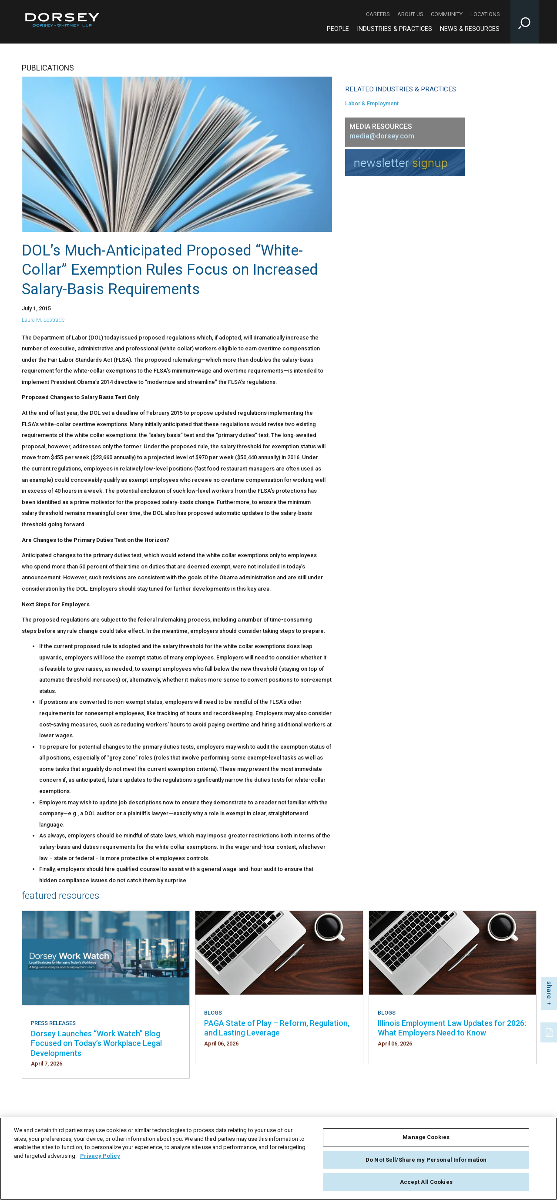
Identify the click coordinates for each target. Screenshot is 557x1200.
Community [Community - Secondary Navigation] (447, 14)
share (549, 990)
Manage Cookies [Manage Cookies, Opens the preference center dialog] (426, 1139)
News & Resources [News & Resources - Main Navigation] (470, 29)
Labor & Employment (372, 103)
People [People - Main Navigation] (338, 29)
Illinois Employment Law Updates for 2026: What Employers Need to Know (452, 1027)
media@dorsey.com (381, 136)
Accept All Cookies (426, 1184)
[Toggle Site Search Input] (524, 22)
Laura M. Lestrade (43, 319)
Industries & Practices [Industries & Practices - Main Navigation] (394, 29)
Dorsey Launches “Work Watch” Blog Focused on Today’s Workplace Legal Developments (96, 1043)
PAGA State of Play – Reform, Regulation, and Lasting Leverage (276, 1027)
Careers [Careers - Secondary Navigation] (377, 14)
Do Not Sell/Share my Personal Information (426, 1161)
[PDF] (550, 1031)
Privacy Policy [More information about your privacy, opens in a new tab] (100, 1157)
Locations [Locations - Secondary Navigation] (485, 14)
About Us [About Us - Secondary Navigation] (410, 14)
